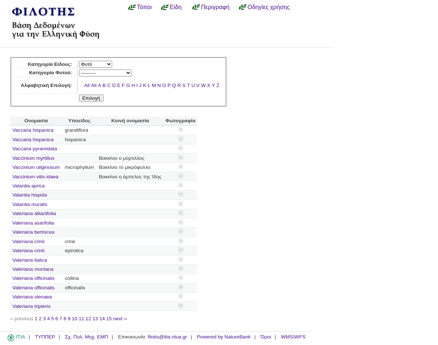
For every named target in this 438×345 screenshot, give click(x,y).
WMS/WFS (293, 337)
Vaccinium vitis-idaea (35, 176)
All (87, 85)
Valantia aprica (28, 186)
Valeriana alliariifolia (34, 213)
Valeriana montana (33, 269)
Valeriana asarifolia (33, 223)
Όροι (266, 337)
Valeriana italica (29, 260)
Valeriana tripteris (31, 306)
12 (88, 318)
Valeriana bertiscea (33, 232)
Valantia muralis (29, 204)
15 (109, 318)
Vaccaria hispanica (33, 130)
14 (102, 318)
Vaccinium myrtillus (33, 158)
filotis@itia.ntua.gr (167, 337)
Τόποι (144, 7)
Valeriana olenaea (32, 297)
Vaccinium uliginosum (36, 167)
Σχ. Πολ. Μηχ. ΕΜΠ (86, 337)
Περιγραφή (215, 7)
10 (74, 318)
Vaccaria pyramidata (34, 148)
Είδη (176, 7)
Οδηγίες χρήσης (269, 7)
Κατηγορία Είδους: (50, 64)
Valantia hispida (29, 195)
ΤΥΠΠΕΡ (45, 337)
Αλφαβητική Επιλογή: (46, 85)
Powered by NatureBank (223, 337)
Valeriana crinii (28, 241)
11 (81, 318)
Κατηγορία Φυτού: (50, 72)
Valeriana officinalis (33, 278)
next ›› (120, 318)
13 (95, 318)
